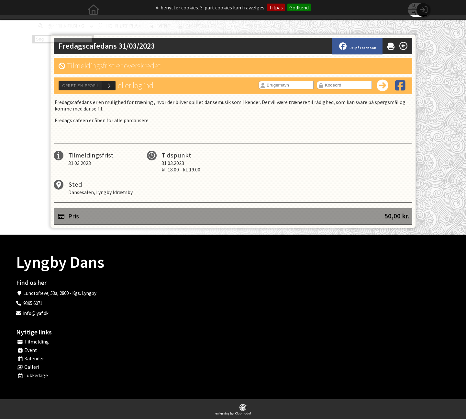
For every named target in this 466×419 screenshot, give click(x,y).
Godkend (299, 7)
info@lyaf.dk (36, 313)
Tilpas (276, 7)
